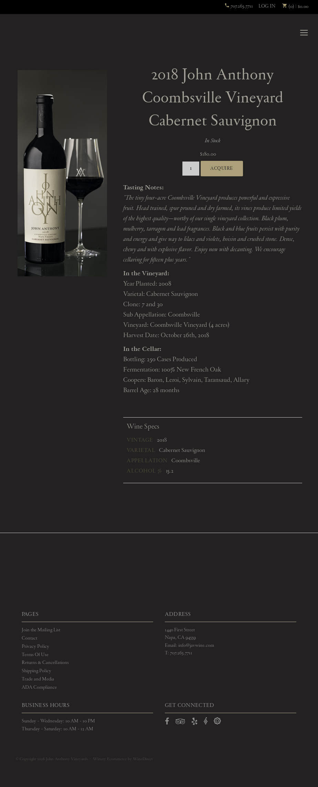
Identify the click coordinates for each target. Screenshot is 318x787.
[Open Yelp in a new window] (194, 722)
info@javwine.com (196, 645)
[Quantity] (190, 169)
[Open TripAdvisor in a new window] (180, 722)
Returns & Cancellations (45, 662)
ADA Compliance (39, 687)
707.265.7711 (238, 6)
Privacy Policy (35, 646)
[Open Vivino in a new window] (206, 721)
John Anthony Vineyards (33, 32)
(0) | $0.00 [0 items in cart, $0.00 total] (295, 6)
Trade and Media (38, 679)
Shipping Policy (36, 671)
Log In (266, 6)
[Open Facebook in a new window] (167, 722)
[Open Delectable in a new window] (217, 721)
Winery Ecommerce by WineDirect (123, 759)
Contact (29, 638)
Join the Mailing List (41, 630)
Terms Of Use (35, 655)
